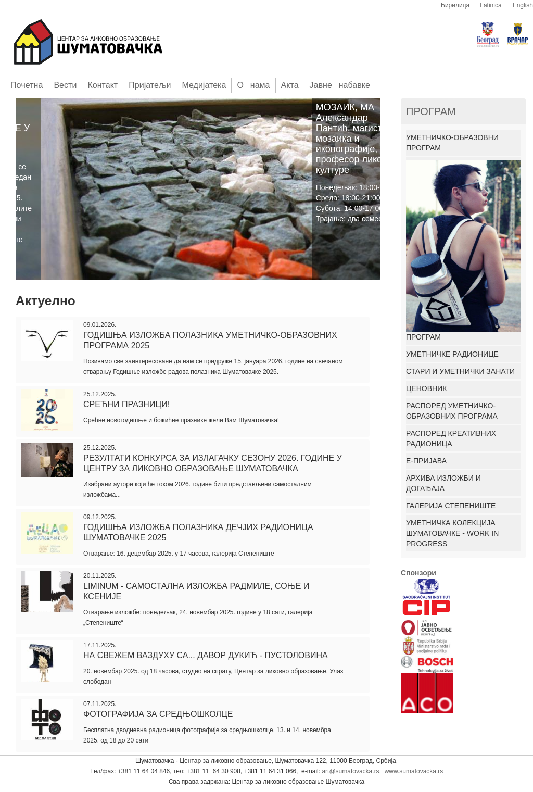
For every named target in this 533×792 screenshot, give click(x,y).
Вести (65, 85)
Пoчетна (26, 85)
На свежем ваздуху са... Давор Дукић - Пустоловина (205, 655)
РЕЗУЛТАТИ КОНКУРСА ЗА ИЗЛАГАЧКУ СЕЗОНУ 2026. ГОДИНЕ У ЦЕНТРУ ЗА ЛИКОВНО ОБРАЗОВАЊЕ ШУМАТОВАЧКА (212, 463)
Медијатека (204, 85)
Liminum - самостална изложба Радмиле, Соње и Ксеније (196, 591)
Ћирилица (455, 5)
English (523, 5)
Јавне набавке (340, 85)
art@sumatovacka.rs (350, 771)
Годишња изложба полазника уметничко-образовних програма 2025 (210, 340)
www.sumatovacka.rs (414, 771)
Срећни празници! (126, 404)
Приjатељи (150, 85)
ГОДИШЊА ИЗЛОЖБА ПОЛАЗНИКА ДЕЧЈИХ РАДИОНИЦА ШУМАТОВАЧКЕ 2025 (198, 532)
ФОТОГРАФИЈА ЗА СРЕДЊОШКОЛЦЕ (158, 714)
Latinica (490, 5)
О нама (253, 85)
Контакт (102, 85)
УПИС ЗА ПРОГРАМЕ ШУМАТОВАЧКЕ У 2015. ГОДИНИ (59, 123)
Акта (290, 85)
